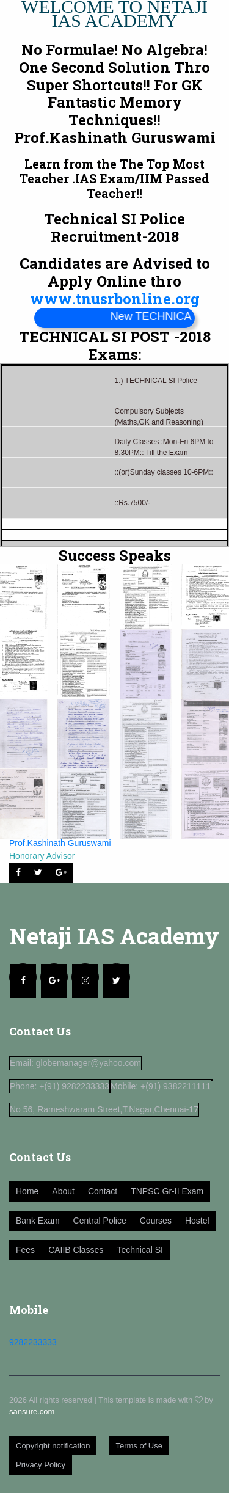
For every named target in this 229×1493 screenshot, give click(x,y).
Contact (102, 1191)
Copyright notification (53, 1445)
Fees (25, 1250)
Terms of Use (138, 1445)
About (63, 1191)
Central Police (99, 1220)
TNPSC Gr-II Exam (167, 1191)
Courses (156, 1220)
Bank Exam (38, 1220)
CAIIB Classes (75, 1250)
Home (27, 1191)
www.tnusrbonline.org (115, 298)
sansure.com (31, 1411)
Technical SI (139, 1250)
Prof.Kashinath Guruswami (60, 843)
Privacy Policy (40, 1464)
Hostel (197, 1220)
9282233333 (33, 1342)
